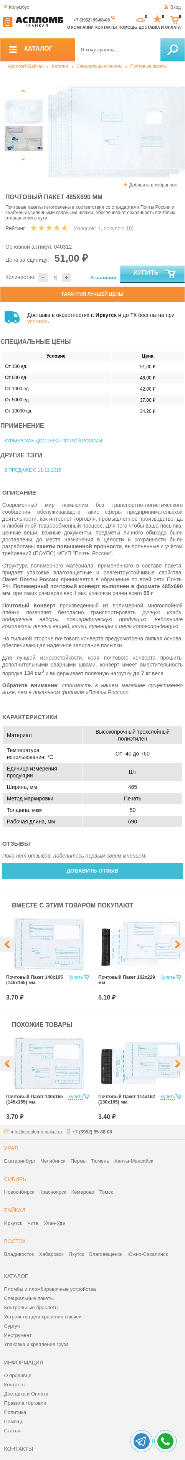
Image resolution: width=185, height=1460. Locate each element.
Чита (32, 1223)
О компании (80, 27)
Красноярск (53, 1192)
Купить (155, 274)
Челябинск (53, 1161)
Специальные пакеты (99, 66)
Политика (15, 1412)
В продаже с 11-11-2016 (32, 470)
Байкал (14, 1210)
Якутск (76, 1254)
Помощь (128, 27)
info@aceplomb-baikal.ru (36, 1132)
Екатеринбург (20, 1161)
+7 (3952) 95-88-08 (92, 20)
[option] (81, 132)
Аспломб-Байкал (26, 66)
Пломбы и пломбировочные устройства (50, 1289)
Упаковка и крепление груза (36, 1344)
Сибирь (15, 1179)
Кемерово (82, 1192)
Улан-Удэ (54, 1223)
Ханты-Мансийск (133, 1161)
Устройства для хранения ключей (43, 1317)
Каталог (60, 66)
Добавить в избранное (153, 185)
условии (37, 321)
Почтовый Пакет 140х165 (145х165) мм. (34, 980)
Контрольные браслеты (31, 1307)
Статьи (12, 1431)
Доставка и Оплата (26, 1394)
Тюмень (100, 1161)
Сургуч (12, 1326)
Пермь (78, 1161)
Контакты (106, 27)
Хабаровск (51, 1254)
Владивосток (19, 1254)
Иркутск (13, 1223)
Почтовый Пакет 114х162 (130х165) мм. (126, 1099)
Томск (106, 1192)
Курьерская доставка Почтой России (53, 441)
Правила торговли (25, 1403)
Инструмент (18, 1335)
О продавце (17, 1375)
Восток (15, 1241)
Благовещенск (105, 1254)
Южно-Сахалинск (147, 1254)
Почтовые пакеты (148, 66)
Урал (11, 1148)
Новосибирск (19, 1192)
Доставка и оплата (160, 27)
